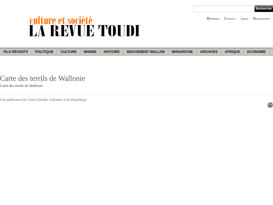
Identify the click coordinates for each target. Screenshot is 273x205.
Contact (230, 18)
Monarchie (182, 52)
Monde (90, 52)
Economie (256, 52)
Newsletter (261, 18)
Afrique (232, 52)
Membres (213, 18)
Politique (44, 52)
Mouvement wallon (146, 52)
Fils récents (15, 52)
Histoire (111, 52)
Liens (244, 18)
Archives (209, 52)
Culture (68, 52)
